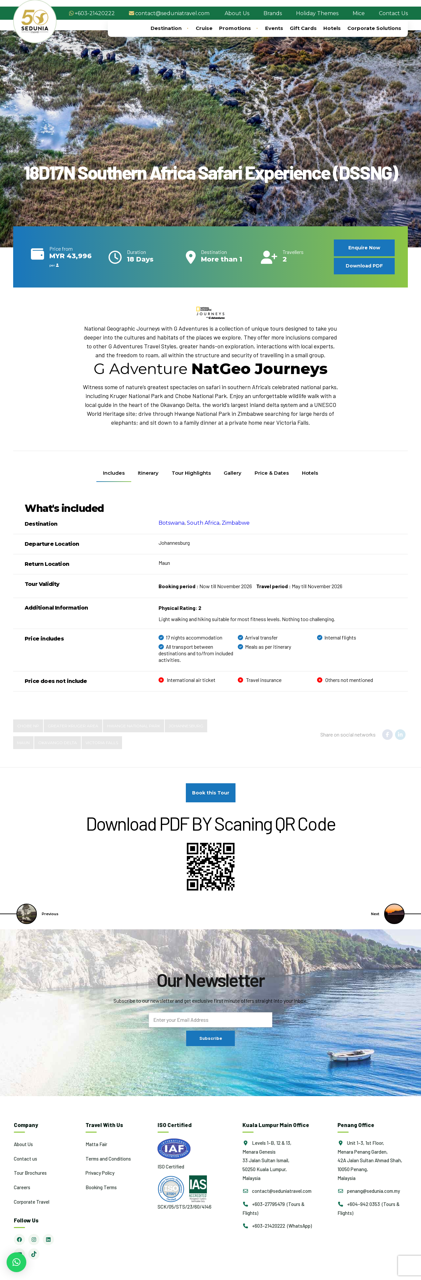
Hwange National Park (133, 725)
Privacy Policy (100, 1173)
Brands (272, 13)
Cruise (204, 28)
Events (274, 28)
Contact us (25, 1158)
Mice (359, 13)
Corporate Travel (31, 1202)
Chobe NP (28, 725)
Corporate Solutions (374, 28)
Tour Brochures (30, 1173)
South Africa (203, 523)
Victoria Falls (102, 742)
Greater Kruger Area (73, 725)
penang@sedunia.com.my (368, 1191)
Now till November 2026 (205, 586)
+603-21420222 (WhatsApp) (277, 1226)
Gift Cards (303, 28)
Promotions (239, 28)
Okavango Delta (57, 742)
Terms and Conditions (108, 1158)
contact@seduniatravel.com (172, 13)
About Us (237, 13)
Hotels (332, 28)
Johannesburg (186, 725)
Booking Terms (101, 1187)
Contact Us (393, 13)
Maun (23, 742)
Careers (22, 1187)
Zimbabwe (236, 523)
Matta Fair (96, 1144)
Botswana (172, 523)
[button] (16, 1262)
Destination (170, 28)
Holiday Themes (317, 13)
